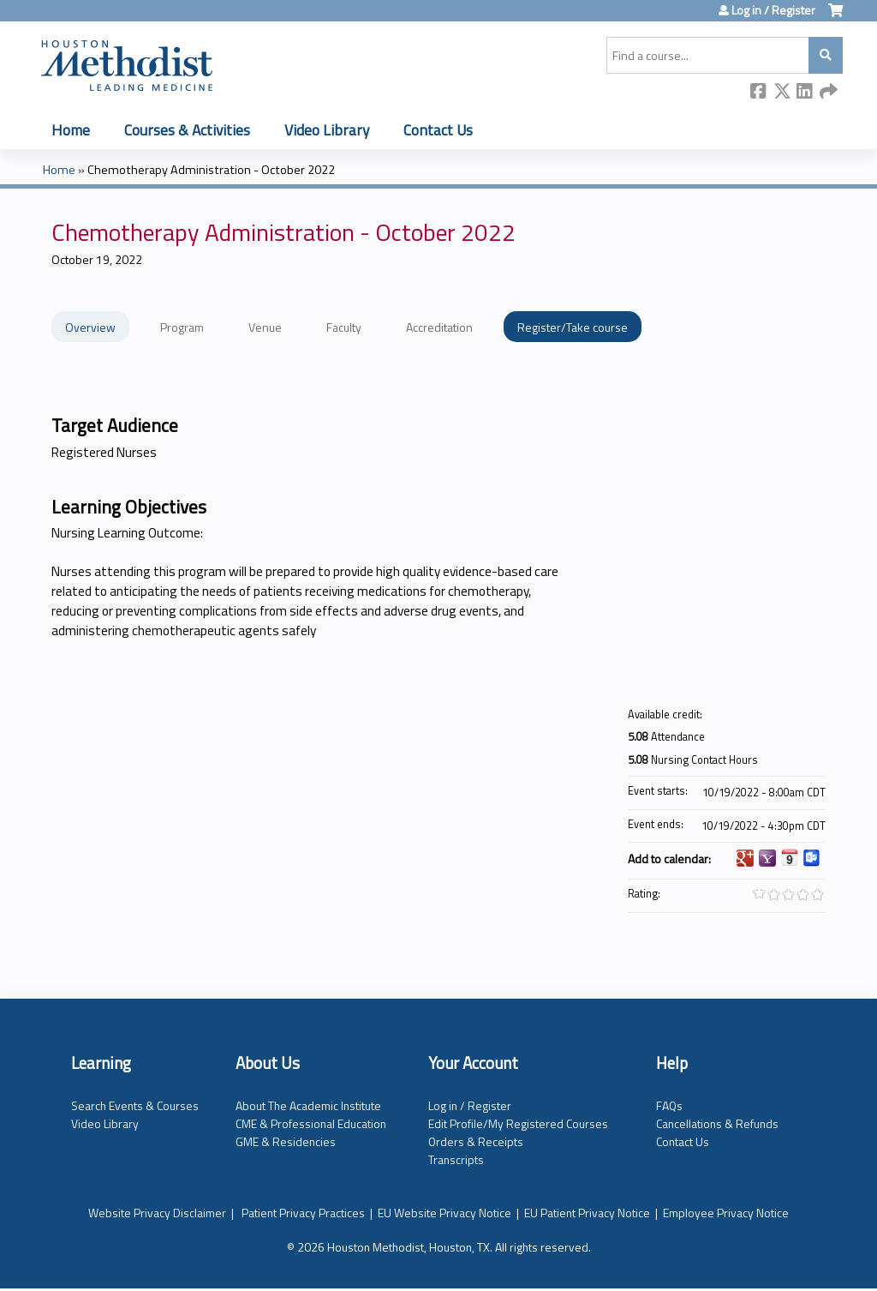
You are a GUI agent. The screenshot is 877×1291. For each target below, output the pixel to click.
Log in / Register (773, 10)
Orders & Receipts (475, 1141)
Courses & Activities (187, 129)
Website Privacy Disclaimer (157, 1213)
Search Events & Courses (135, 1105)
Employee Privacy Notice (726, 1213)
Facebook (758, 92)
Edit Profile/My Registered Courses (518, 1123)
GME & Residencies (286, 1141)
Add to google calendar (745, 858)
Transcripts (456, 1159)
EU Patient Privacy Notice (587, 1213)
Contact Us (438, 129)
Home (70, 129)
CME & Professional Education (311, 1123)
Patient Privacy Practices (303, 1213)
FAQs (669, 1105)
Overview (90, 327)
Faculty (343, 327)
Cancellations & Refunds (717, 1123)
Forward (828, 92)
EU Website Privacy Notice (444, 1213)
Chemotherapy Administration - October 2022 (211, 169)
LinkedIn (805, 92)
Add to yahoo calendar (767, 858)
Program (182, 327)
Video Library (326, 129)
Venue (265, 327)
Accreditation (439, 327)
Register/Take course (572, 327)
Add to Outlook (811, 858)
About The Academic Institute (308, 1105)
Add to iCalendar (789, 857)
